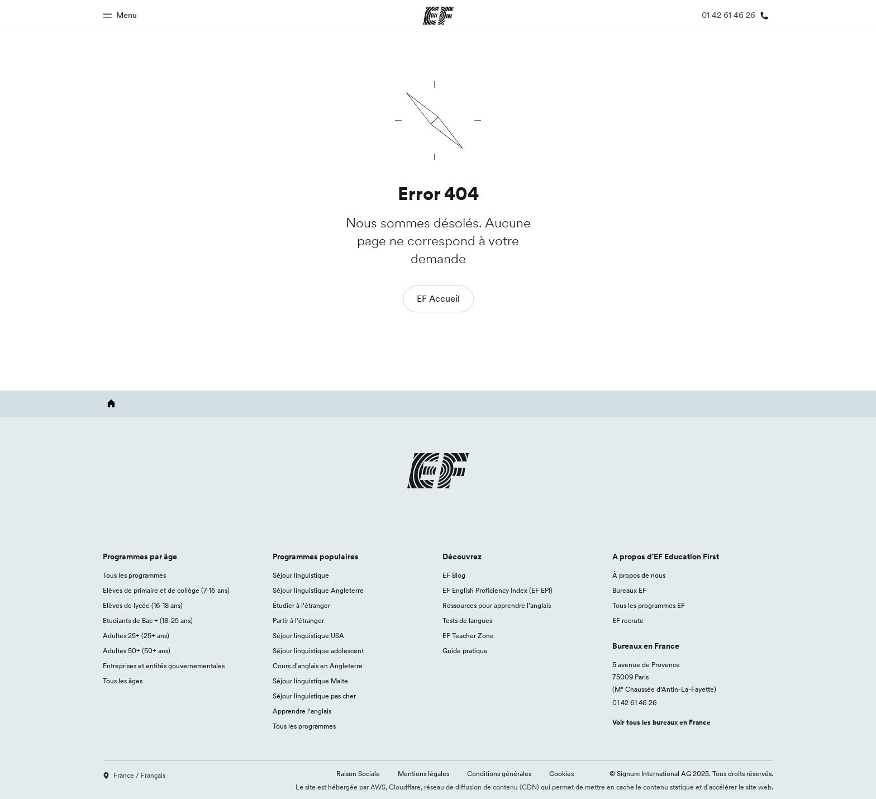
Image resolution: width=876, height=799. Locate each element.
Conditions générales (499, 773)
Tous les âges (122, 681)
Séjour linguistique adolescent (318, 650)
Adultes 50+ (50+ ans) (136, 650)
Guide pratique (465, 650)
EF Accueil (438, 298)
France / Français (134, 775)
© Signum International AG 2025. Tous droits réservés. (691, 773)
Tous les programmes (134, 575)
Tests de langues (467, 620)
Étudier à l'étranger (301, 605)
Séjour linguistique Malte (310, 681)
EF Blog (453, 575)
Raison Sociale (358, 773)
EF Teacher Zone (468, 635)
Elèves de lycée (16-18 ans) (143, 605)
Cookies (561, 773)
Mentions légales (423, 773)
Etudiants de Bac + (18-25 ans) (148, 620)
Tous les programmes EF (648, 605)
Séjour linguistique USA (308, 635)
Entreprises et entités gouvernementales (164, 665)
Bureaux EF (629, 590)
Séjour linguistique (301, 575)
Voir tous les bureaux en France (661, 722)
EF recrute (628, 620)
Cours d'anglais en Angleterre (318, 665)
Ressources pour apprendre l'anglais (496, 605)
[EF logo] (438, 483)
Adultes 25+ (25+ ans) (136, 635)
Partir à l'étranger (298, 620)
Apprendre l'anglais (302, 711)
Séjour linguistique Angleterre (318, 590)
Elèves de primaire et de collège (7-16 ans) (166, 590)
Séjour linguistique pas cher (314, 696)
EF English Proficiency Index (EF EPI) (497, 590)
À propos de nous (638, 575)
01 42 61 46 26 (634, 702)
